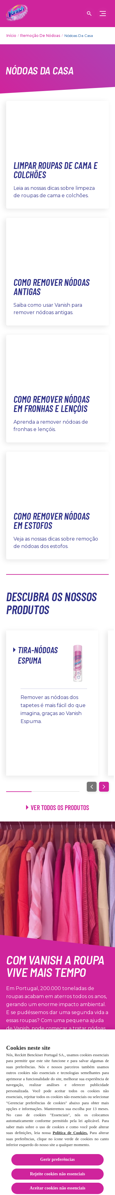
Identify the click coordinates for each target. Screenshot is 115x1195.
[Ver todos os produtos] (57, 807)
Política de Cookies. (70, 1136)
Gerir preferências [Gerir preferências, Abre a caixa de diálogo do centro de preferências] (57, 1163)
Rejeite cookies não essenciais (57, 1177)
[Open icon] (89, 13)
